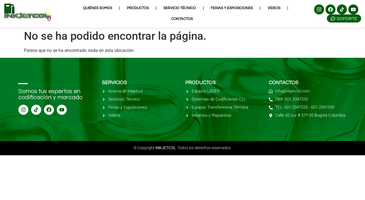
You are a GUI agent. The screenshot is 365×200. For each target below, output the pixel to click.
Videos (274, 8)
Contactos (182, 19)
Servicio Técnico (179, 8)
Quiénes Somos (97, 8)
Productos (138, 8)
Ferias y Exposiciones (232, 8)
